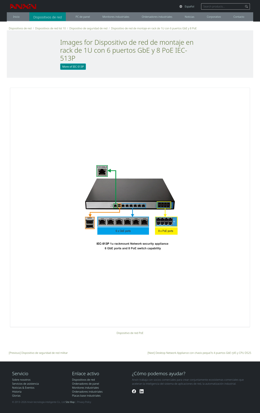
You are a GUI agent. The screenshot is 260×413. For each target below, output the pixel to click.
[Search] (246, 6)
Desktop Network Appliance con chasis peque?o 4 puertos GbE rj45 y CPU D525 (203, 353)
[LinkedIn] (142, 391)
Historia (16, 391)
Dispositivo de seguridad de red (88, 28)
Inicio (16, 17)
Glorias (16, 395)
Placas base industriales (86, 395)
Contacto (238, 17)
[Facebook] (134, 391)
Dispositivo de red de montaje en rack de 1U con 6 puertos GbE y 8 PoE (154, 28)
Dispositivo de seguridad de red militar (44, 353)
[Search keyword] (222, 6)
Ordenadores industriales (157, 17)
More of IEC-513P (73, 66)
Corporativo (214, 17)
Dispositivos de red (47, 17)
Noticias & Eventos (23, 387)
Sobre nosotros (21, 380)
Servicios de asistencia (25, 383)
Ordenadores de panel (85, 383)
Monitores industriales (115, 17)
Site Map (70, 402)
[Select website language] (191, 6)
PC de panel (83, 17)
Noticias (189, 17)
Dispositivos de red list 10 (50, 28)
